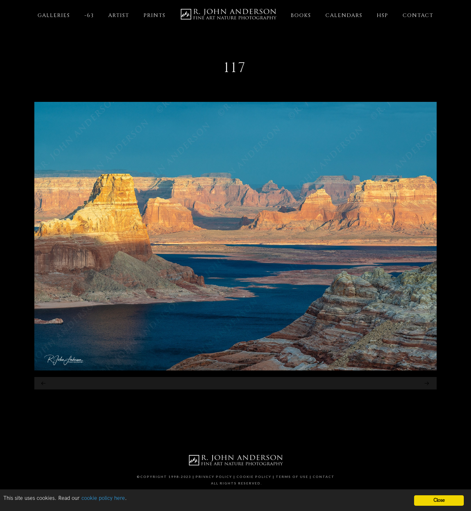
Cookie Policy (253, 477)
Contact (324, 477)
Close (439, 500)
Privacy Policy (214, 477)
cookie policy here (103, 498)
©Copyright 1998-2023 (164, 477)
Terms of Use (292, 477)
